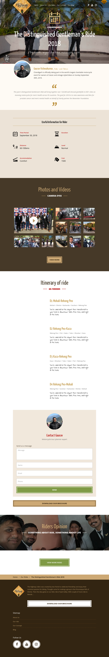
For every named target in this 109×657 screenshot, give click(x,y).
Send (54, 490)
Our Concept (61, 5)
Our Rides (51, 5)
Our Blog (71, 5)
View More (54, 260)
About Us (43, 5)
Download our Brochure (54, 503)
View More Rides (54, 562)
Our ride (16, 621)
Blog (14, 630)
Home (36, 5)
